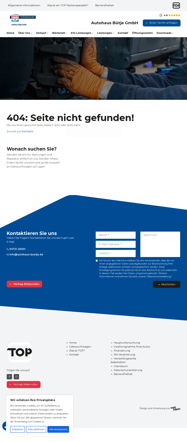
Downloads (164, 33)
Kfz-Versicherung (124, 354)
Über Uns (24, 33)
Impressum (121, 366)
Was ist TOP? (77, 350)
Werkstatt (58, 33)
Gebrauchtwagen (80, 346)
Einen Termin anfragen (163, 22)
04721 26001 (16, 249)
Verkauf (41, 33)
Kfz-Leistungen (81, 33)
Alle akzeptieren (58, 429)
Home (10, 33)
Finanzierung (122, 350)
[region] (39, 415)
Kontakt (123, 33)
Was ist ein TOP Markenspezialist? (67, 5)
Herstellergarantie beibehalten (123, 360)
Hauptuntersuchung (127, 342)
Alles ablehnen (36, 429)
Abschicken (168, 284)
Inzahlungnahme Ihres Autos (132, 346)
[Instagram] (16, 376)
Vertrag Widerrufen (26, 284)
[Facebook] (9, 376)
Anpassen (17, 429)
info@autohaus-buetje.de (25, 254)
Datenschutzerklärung (128, 370)
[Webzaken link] (175, 408)
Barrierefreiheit (104, 5)
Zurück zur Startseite (20, 131)
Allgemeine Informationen (24, 5)
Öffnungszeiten (142, 33)
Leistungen (104, 33)
